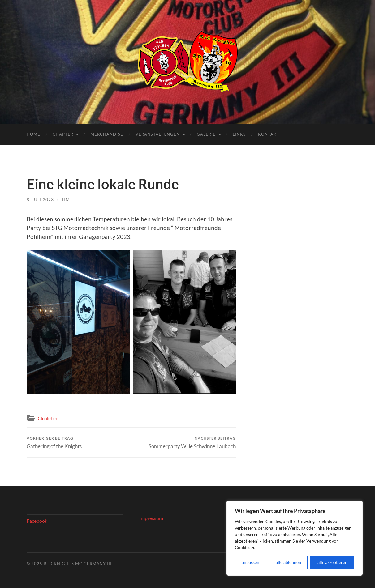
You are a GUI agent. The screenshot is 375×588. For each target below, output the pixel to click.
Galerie (206, 134)
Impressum (151, 518)
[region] (294, 538)
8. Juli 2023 (40, 199)
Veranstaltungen (158, 134)
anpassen (250, 562)
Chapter (63, 134)
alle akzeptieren (332, 562)
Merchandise (106, 134)
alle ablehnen (288, 562)
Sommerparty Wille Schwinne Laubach (192, 442)
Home (33, 134)
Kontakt (268, 134)
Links (239, 134)
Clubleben (48, 418)
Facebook (37, 521)
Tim (65, 199)
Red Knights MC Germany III (78, 563)
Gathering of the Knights (54, 442)
